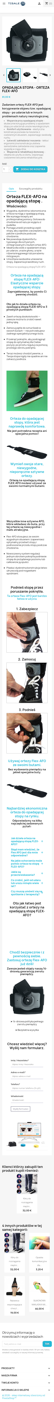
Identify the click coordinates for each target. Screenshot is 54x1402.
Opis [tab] (11, 188)
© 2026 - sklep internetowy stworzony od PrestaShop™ (23, 1397)
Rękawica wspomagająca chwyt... (14, 1304)
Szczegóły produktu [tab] (30, 188)
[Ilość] (5, 169)
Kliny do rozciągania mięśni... (27, 1202)
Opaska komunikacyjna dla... (39, 1261)
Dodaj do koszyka (30, 169)
